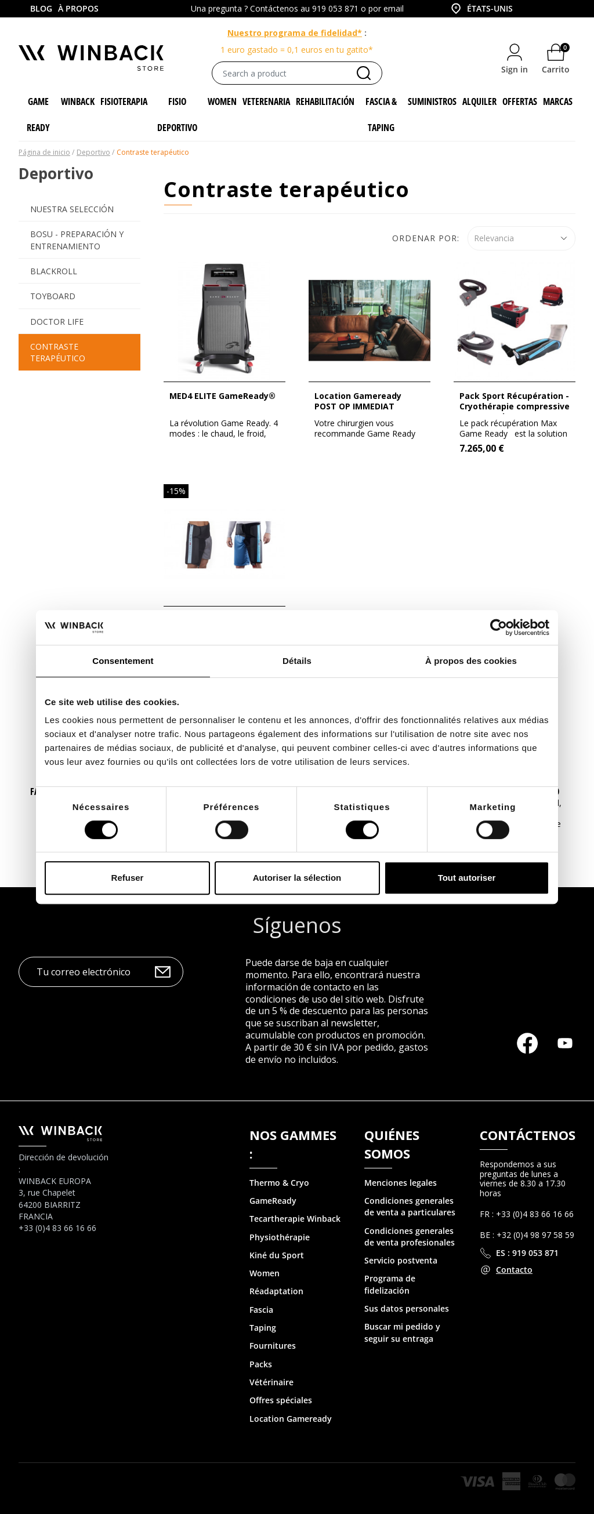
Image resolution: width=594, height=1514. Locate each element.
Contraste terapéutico (57, 352)
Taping (262, 1327)
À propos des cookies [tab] (471, 661)
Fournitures (272, 1345)
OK (163, 972)
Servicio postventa (400, 1260)
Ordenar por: (425, 238)
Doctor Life (57, 321)
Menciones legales (400, 1182)
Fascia (261, 1309)
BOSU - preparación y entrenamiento (77, 239)
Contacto (514, 1269)
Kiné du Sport (276, 1255)
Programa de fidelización (389, 1284)
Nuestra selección (72, 209)
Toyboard (52, 296)
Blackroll (53, 271)
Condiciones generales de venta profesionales (409, 1236)
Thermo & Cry (276, 1182)
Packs (260, 1364)
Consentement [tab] (122, 661)
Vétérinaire (271, 1382)
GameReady (272, 1200)
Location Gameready (290, 1418)
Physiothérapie (279, 1237)
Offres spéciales (280, 1400)
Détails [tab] (297, 661)
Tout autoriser (467, 878)
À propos (78, 8)
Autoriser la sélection (297, 878)
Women (264, 1273)
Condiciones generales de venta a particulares (409, 1206)
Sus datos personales (406, 1308)
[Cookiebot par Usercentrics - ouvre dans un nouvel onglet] (498, 627)
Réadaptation (276, 1291)
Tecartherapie (277, 1218)
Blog (41, 8)
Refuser (127, 878)
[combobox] (490, 8)
